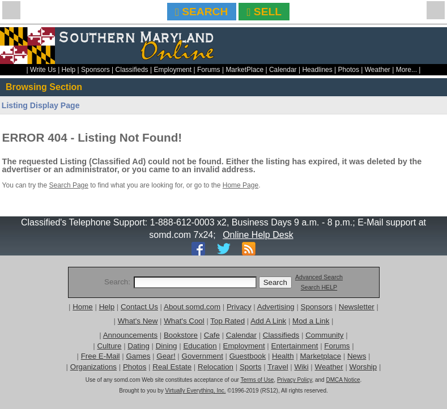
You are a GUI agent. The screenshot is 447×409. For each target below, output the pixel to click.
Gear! (165, 356)
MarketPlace (244, 70)
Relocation (215, 367)
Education (199, 346)
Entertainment (294, 346)
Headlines (317, 70)
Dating (138, 346)
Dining (166, 346)
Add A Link (268, 321)
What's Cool (184, 321)
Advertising (276, 307)
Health (283, 356)
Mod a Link (310, 321)
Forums (208, 70)
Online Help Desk (258, 235)
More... (406, 70)
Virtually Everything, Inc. (195, 390)
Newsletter (356, 307)
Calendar (283, 70)
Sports (251, 367)
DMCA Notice (343, 380)
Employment (172, 70)
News (356, 356)
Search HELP (319, 287)
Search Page (68, 185)
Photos (348, 70)
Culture (109, 346)
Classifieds (132, 70)
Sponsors (95, 70)
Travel (277, 367)
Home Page (240, 185)
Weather (377, 70)
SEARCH (201, 12)
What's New (138, 321)
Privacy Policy (294, 380)
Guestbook (247, 356)
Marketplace (320, 356)
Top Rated (227, 321)
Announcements (130, 335)
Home (83, 307)
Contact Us (139, 307)
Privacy (239, 307)
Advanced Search (319, 277)
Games (138, 356)
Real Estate (171, 367)
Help (69, 70)
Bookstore (181, 335)
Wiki (302, 367)
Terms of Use (257, 380)
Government (202, 356)
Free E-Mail (100, 356)
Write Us (43, 70)
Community (324, 335)
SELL (264, 12)
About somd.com (192, 307)
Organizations (93, 367)
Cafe (212, 335)
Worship (363, 367)
